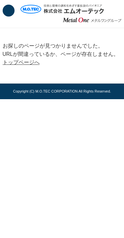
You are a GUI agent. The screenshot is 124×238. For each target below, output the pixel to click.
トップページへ (21, 62)
